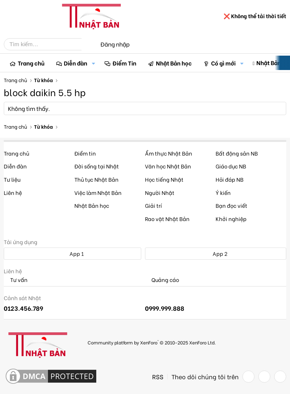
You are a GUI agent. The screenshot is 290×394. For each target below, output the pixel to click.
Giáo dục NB (231, 166)
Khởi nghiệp (231, 219)
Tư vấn (16, 280)
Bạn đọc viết (231, 205)
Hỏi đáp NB (230, 179)
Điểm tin (85, 153)
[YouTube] (280, 377)
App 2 (215, 253)
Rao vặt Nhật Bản (167, 219)
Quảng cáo (162, 280)
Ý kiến (223, 192)
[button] (93, 63)
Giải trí (153, 205)
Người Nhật (159, 192)
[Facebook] (248, 377)
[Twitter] (264, 377)
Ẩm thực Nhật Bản (168, 153)
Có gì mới (223, 63)
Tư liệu (12, 179)
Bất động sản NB (237, 153)
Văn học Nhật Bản (168, 166)
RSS (158, 376)
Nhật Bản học (174, 63)
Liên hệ (13, 192)
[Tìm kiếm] (48, 44)
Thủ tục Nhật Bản (96, 179)
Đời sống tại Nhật (96, 166)
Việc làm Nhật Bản (98, 192)
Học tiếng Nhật (164, 179)
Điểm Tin (124, 63)
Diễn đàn (75, 63)
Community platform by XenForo (152, 342)
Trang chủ (31, 63)
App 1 (72, 253)
